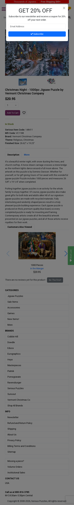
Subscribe (37, 34)
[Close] (64, 8)
